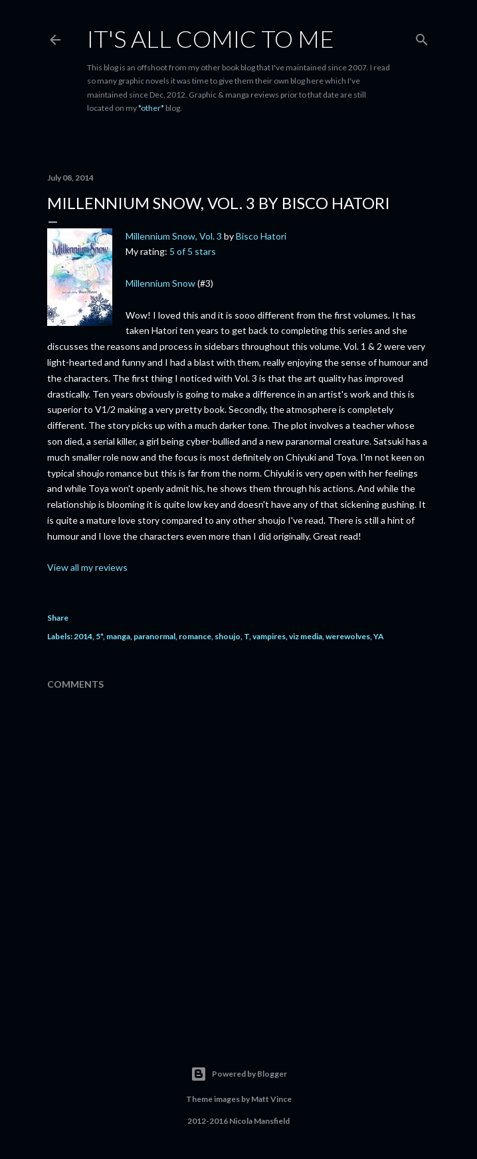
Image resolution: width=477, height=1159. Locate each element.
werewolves (348, 636)
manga (118, 636)
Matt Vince (271, 1099)
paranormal (154, 636)
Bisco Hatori (261, 236)
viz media (305, 636)
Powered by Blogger (239, 1074)
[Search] (422, 37)
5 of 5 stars (192, 251)
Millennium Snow (160, 283)
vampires (269, 636)
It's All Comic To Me (210, 38)
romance (195, 636)
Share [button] (57, 618)
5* (99, 636)
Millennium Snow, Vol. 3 (174, 236)
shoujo (227, 636)
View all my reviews (87, 567)
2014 (83, 636)
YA (378, 636)
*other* (151, 108)
